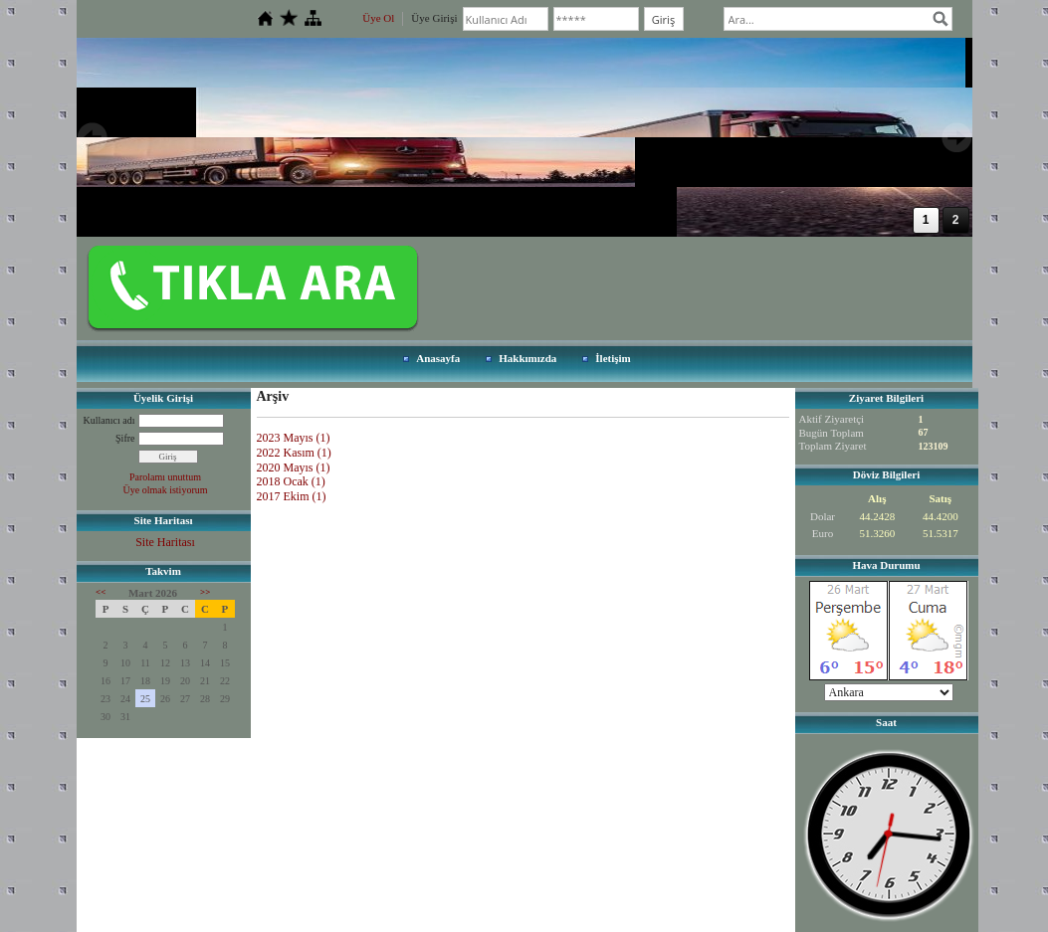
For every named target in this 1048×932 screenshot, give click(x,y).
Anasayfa (438, 358)
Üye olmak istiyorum (165, 489)
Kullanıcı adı (109, 420)
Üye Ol (378, 18)
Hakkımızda (527, 358)
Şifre (124, 438)
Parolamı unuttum (165, 476)
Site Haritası (165, 542)
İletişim (612, 358)
